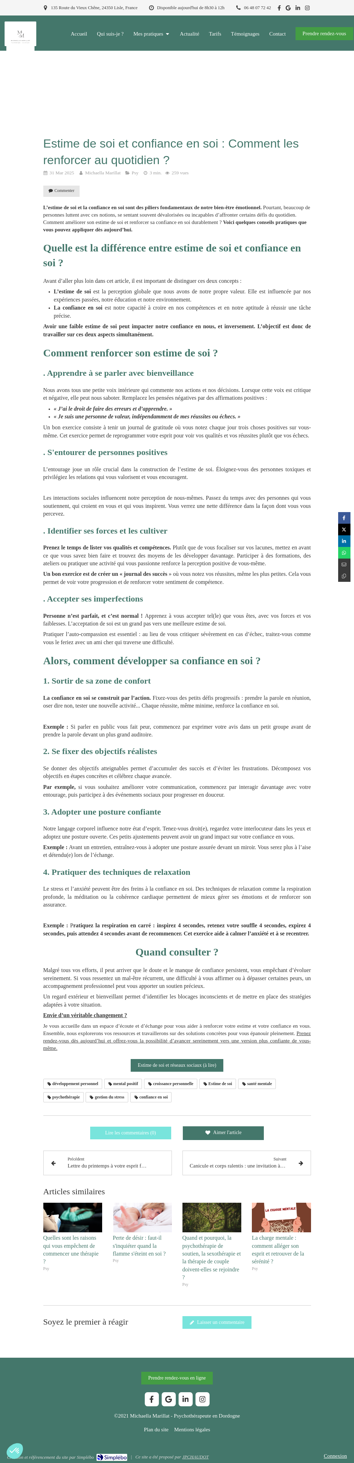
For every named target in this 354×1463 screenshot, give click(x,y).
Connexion (335, 1456)
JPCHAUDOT (195, 1456)
